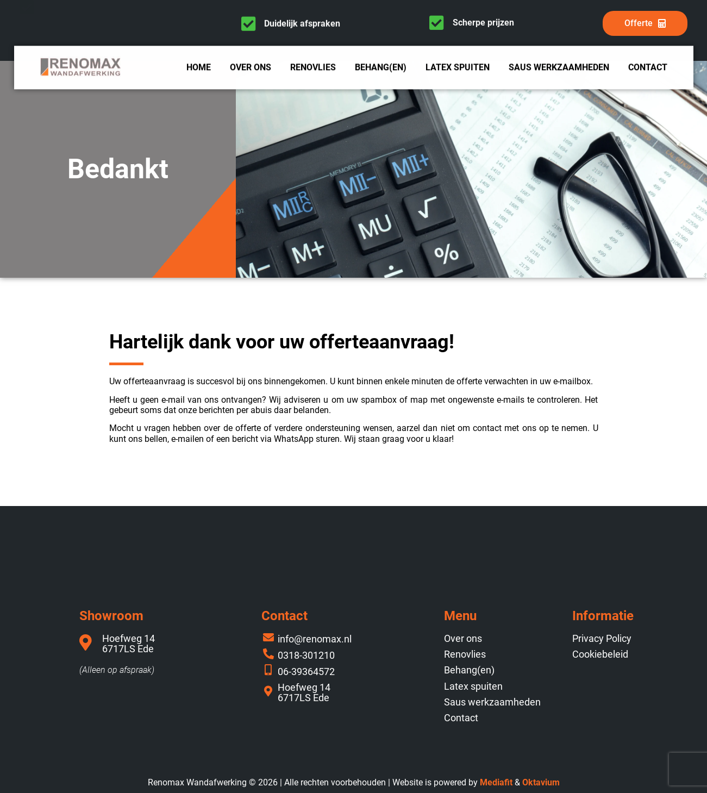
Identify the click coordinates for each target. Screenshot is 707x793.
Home (198, 69)
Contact (647, 69)
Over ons (250, 69)
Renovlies (313, 69)
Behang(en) (380, 69)
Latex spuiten (458, 69)
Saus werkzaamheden (559, 69)
